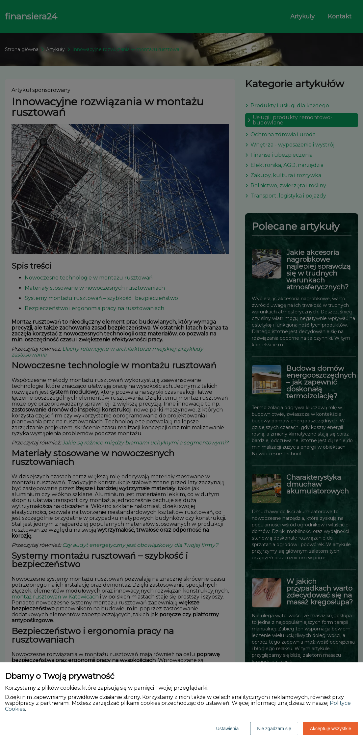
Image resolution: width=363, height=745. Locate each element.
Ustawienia (227, 728)
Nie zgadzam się (274, 728)
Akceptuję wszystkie (330, 728)
